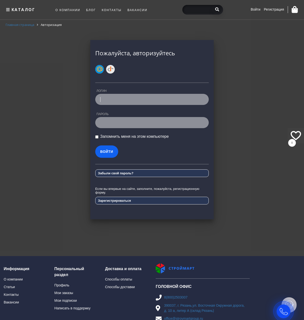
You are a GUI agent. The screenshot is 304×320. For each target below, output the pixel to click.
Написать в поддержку (72, 308)
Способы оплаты (118, 279)
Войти (255, 9)
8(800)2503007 (176, 297)
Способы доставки (120, 287)
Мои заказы (63, 293)
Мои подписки (65, 300)
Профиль (61, 285)
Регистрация (274, 9)
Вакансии (11, 302)
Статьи (9, 287)
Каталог (20, 9)
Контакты (11, 295)
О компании (13, 279)
